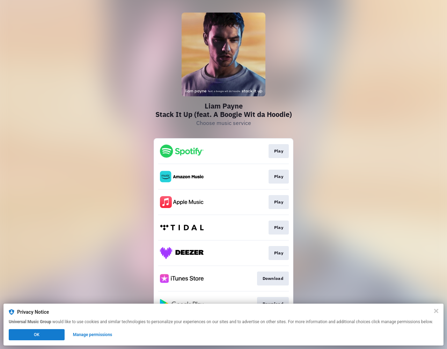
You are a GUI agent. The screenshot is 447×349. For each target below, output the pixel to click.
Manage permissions (92, 334)
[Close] (436, 311)
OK (36, 334)
